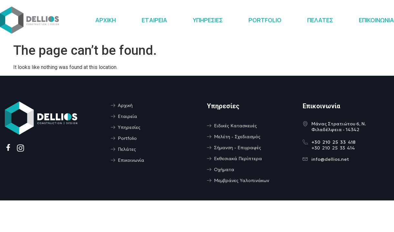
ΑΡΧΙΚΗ (105, 20)
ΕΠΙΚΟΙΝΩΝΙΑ (376, 20)
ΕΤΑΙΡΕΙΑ (154, 20)
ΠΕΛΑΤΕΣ (320, 20)
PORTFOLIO (264, 20)
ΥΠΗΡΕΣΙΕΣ (208, 20)
